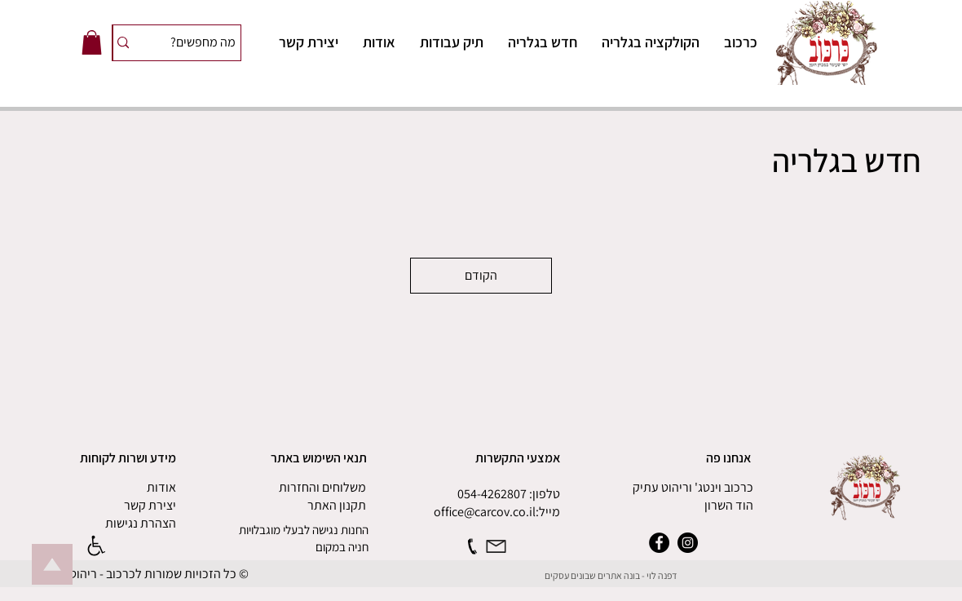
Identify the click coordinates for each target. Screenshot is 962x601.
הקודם (481, 275)
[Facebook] (659, 543)
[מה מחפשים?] (201, 42)
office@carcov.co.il (485, 511)
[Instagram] (687, 543)
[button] (92, 42)
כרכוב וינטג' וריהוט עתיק (693, 487)
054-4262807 (492, 493)
